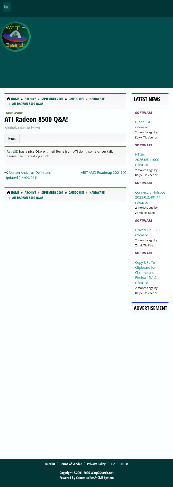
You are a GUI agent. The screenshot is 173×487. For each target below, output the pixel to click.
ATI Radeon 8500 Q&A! (36, 119)
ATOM (124, 464)
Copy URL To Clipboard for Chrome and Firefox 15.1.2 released (146, 272)
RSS (113, 464)
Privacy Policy (96, 464)
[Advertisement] (103, 50)
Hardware (14, 113)
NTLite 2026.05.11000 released (147, 159)
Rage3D (12, 151)
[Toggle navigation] (7, 7)
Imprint (50, 464)
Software (144, 112)
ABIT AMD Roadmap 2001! (101, 172)
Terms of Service (71, 464)
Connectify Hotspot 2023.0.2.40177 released (150, 197)
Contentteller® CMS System (95, 477)
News (12, 138)
